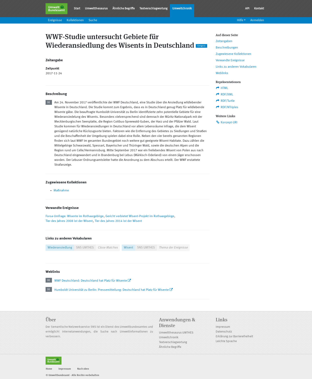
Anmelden (257, 20)
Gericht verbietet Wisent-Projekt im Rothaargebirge (139, 216)
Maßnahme (61, 190)
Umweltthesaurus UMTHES (176, 332)
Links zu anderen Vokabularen (236, 66)
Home (49, 369)
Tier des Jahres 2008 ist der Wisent (69, 221)
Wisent (128, 247)
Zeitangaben (224, 41)
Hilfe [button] (240, 20)
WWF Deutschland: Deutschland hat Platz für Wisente (90, 280)
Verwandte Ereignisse (230, 60)
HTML (222, 88)
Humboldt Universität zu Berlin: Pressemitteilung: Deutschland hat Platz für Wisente (112, 290)
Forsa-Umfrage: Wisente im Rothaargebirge (74, 216)
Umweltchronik (182, 8)
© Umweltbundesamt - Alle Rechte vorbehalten (72, 375)
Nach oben (83, 369)
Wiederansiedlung (60, 247)
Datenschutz (224, 331)
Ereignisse (55, 20)
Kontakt (259, 8)
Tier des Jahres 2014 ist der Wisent (118, 221)
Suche (93, 20)
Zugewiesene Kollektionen (233, 54)
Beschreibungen (227, 47)
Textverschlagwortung (153, 8)
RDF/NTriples (227, 107)
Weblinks (222, 73)
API (247, 8)
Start (77, 8)
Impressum (223, 327)
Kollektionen (75, 20)
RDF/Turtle (225, 101)
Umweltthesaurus (96, 8)
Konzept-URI (226, 122)
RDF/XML (224, 94)
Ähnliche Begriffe (123, 8)
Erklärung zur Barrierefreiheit (234, 336)
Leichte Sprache (226, 341)
